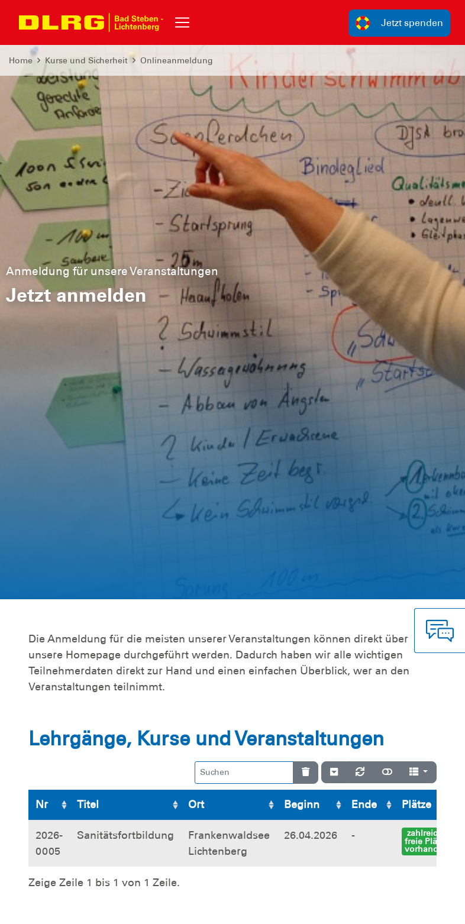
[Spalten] (419, 772)
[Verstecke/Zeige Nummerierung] (334, 772)
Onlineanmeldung (176, 60)
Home (21, 60)
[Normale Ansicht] (387, 772)
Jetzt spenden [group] (399, 23)
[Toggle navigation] (182, 22)
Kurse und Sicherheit (86, 60)
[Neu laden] (360, 772)
